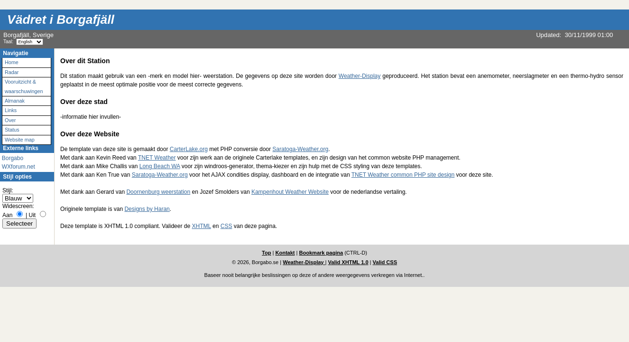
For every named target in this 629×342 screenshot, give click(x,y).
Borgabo (12, 158)
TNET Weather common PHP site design (403, 174)
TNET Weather (157, 157)
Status (12, 130)
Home (11, 62)
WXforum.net (18, 166)
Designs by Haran (146, 209)
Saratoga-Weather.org (300, 149)
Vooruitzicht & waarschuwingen (24, 86)
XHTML (201, 226)
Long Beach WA (159, 166)
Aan (7, 215)
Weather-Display (359, 76)
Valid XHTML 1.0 (348, 262)
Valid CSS (385, 262)
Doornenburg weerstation (158, 192)
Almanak (15, 101)
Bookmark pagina (321, 253)
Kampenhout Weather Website (290, 192)
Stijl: (7, 190)
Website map (20, 139)
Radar (11, 72)
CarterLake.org (189, 149)
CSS (226, 226)
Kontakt (285, 253)
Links (11, 110)
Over (10, 120)
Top (266, 253)
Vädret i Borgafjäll (60, 19)
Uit (32, 215)
